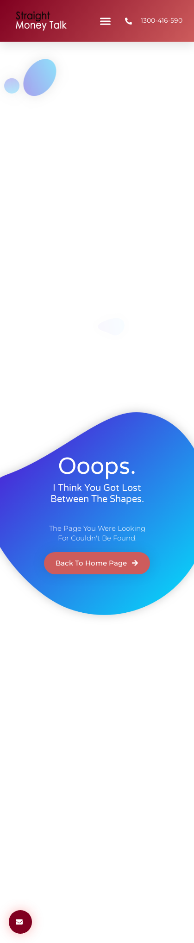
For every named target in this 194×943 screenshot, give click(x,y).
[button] (105, 21)
